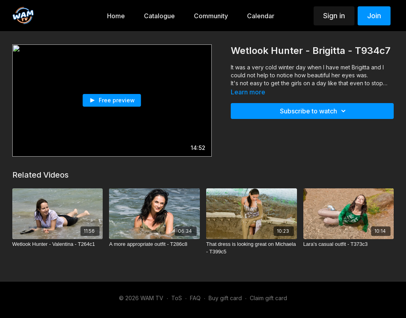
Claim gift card (268, 298)
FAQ (195, 298)
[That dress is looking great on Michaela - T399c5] (251, 248)
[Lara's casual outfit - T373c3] (348, 244)
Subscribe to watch (314, 111)
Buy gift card (225, 298)
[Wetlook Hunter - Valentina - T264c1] (57, 244)
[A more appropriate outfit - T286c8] (154, 244)
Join (374, 15)
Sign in (334, 15)
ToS (176, 298)
